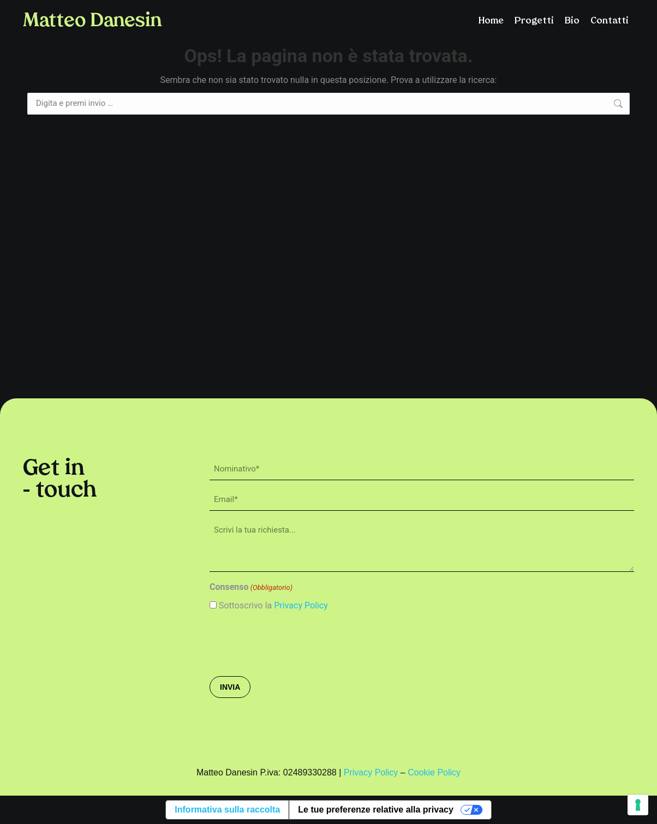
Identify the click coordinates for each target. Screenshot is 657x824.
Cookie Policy (434, 772)
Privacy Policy (301, 605)
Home (491, 21)
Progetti (534, 21)
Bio (572, 21)
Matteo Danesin (92, 21)
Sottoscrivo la (273, 605)
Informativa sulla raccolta (227, 809)
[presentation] (292, 643)
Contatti (609, 21)
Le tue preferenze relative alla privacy (375, 809)
